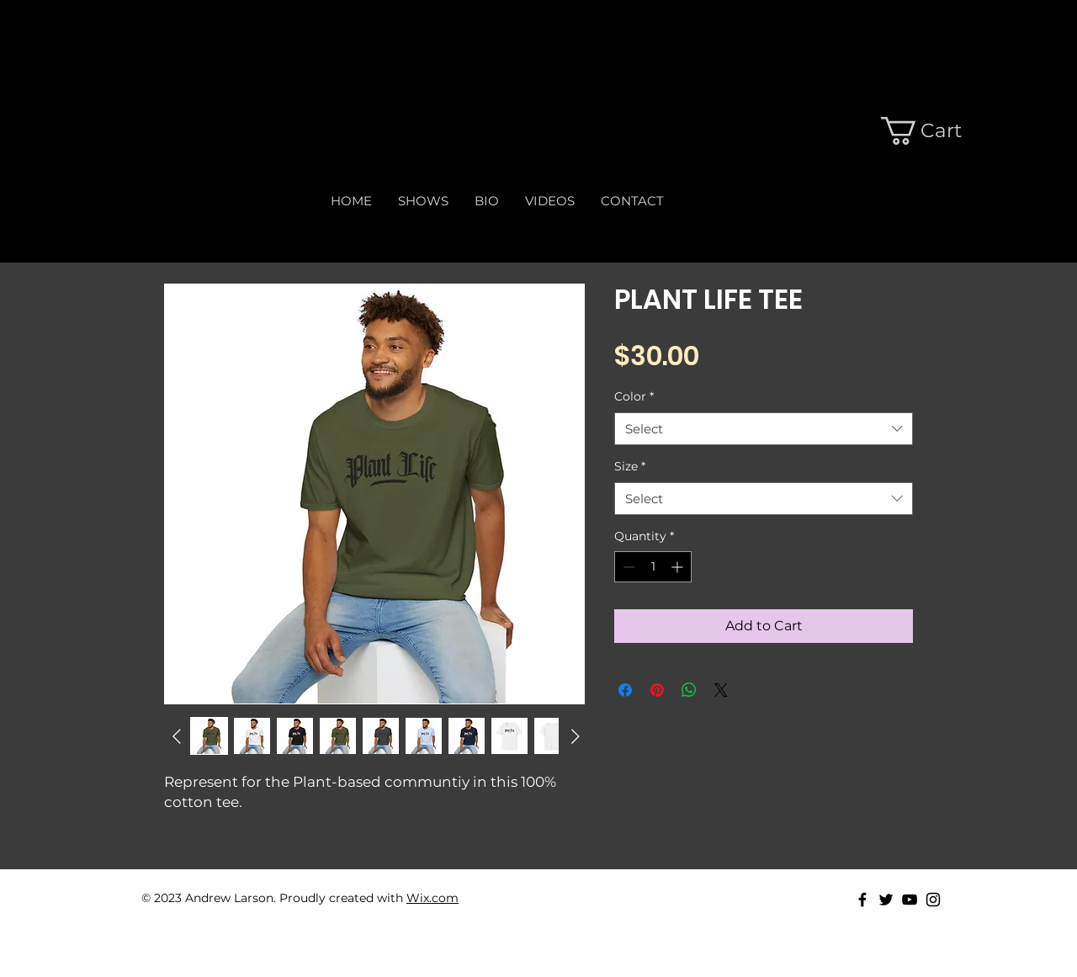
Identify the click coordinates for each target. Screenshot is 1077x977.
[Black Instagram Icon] (933, 899)
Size (629, 466)
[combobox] (763, 428)
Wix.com (432, 897)
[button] (915, 131)
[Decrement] (627, 566)
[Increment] (678, 566)
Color (634, 396)
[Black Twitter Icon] (886, 899)
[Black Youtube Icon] (909, 899)
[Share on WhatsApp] (689, 690)
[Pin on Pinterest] (657, 690)
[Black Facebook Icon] (862, 899)
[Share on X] (721, 690)
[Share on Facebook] (625, 690)
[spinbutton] (653, 566)
